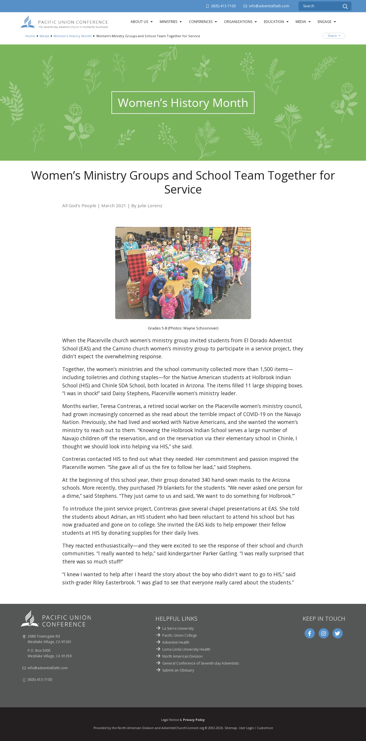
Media (301, 21)
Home (30, 36)
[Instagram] (324, 633)
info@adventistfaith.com (269, 5)
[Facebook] (310, 633)
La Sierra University (178, 628)
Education (274, 21)
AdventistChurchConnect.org (182, 728)
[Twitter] (337, 633)
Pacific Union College (179, 635)
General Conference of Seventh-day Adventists (200, 663)
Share (333, 35)
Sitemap (231, 728)
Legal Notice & (183, 720)
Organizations (238, 21)
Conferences (200, 21)
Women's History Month (73, 36)
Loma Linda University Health (186, 649)
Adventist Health (175, 642)
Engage (324, 21)
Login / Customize (259, 728)
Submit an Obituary (178, 670)
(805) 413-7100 (223, 5)
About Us (139, 21)
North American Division (182, 656)
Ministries (168, 21)
